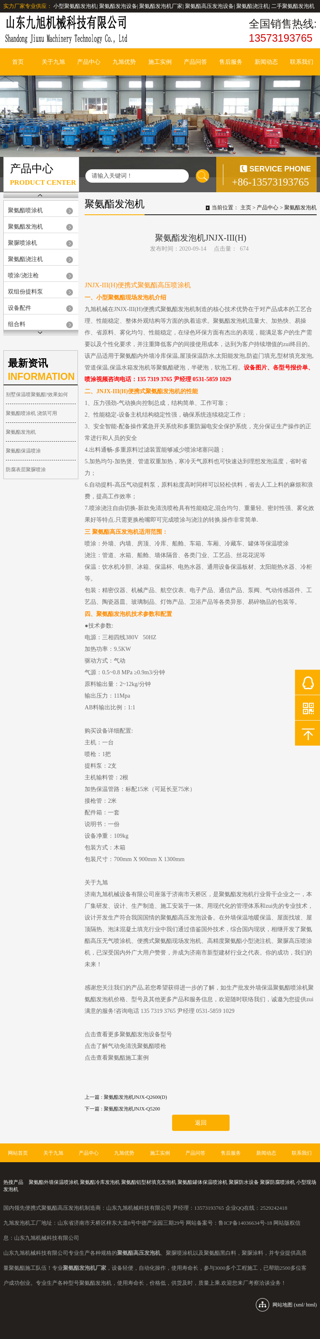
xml (299, 1305)
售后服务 (230, 62)
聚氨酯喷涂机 (25, 210)
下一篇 (122, 1109)
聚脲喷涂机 (22, 243)
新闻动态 (266, 62)
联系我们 (301, 62)
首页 (18, 62)
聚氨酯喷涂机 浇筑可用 (31, 413)
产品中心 (88, 62)
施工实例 (160, 62)
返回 (201, 1123)
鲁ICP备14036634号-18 (245, 1223)
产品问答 (195, 62)
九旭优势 (124, 62)
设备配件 (19, 308)
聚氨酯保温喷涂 (23, 451)
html (310, 1305)
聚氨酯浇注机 (25, 259)
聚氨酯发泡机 (25, 227)
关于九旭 (53, 62)
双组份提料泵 (25, 292)
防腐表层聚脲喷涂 (26, 469)
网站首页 (18, 1153)
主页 (245, 207)
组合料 (16, 324)
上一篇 (126, 1097)
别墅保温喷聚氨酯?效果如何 (37, 394)
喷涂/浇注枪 (23, 275)
